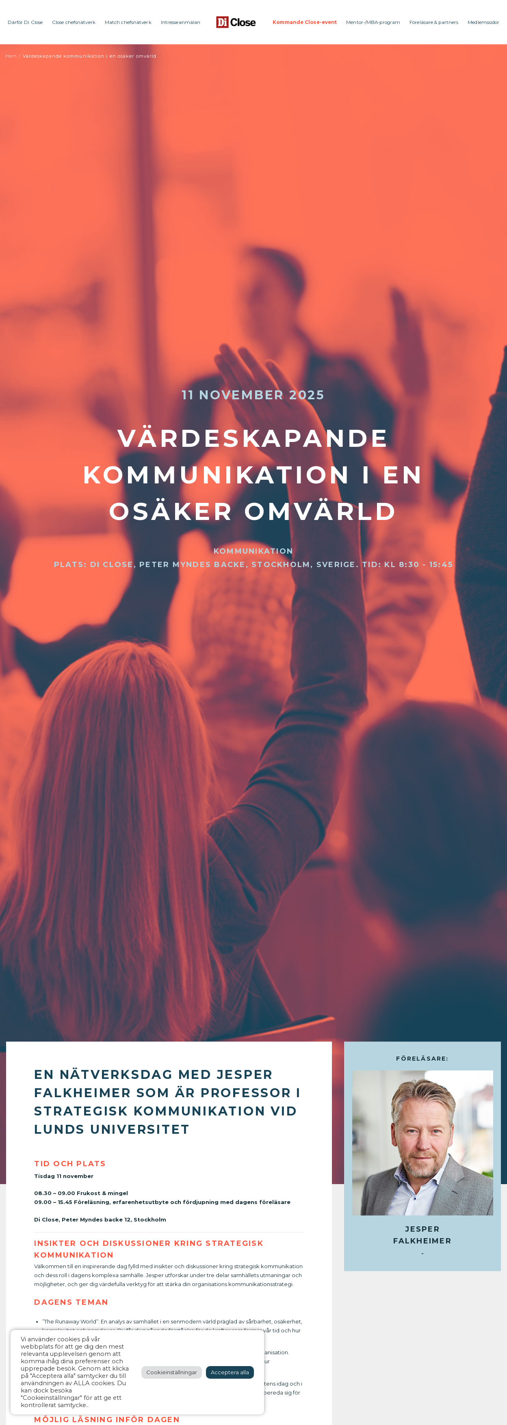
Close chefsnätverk (73, 22)
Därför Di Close (25, 22)
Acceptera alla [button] (230, 1372)
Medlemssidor (483, 22)
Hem (11, 56)
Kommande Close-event (305, 22)
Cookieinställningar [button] (171, 1372)
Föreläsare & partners (434, 22)
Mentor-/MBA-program (373, 22)
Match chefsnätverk (128, 22)
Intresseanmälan (181, 22)
